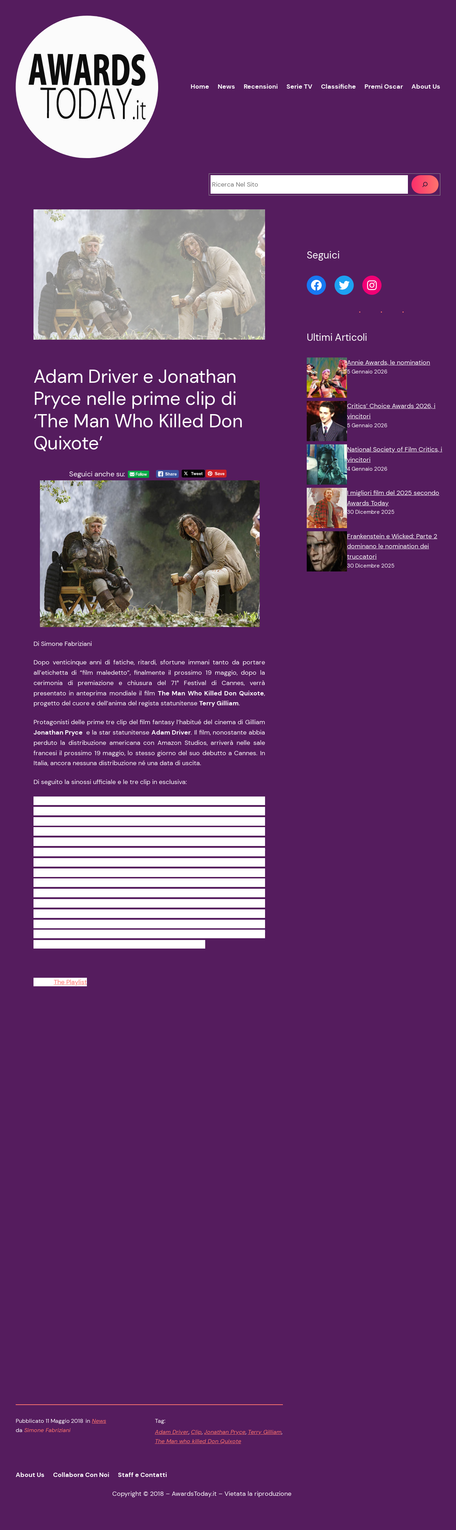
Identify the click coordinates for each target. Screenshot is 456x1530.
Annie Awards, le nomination (388, 362)
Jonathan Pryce (224, 1436)
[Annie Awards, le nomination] (327, 379)
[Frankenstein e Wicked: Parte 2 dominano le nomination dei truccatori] (327, 553)
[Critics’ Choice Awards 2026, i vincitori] (327, 422)
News (99, 1425)
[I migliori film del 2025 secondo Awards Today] (327, 509)
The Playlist (70, 986)
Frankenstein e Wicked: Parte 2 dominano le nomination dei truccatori (392, 546)
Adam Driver (171, 1436)
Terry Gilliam (264, 1436)
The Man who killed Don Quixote (198, 1445)
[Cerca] (425, 184)
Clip (196, 1436)
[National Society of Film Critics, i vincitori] (327, 466)
